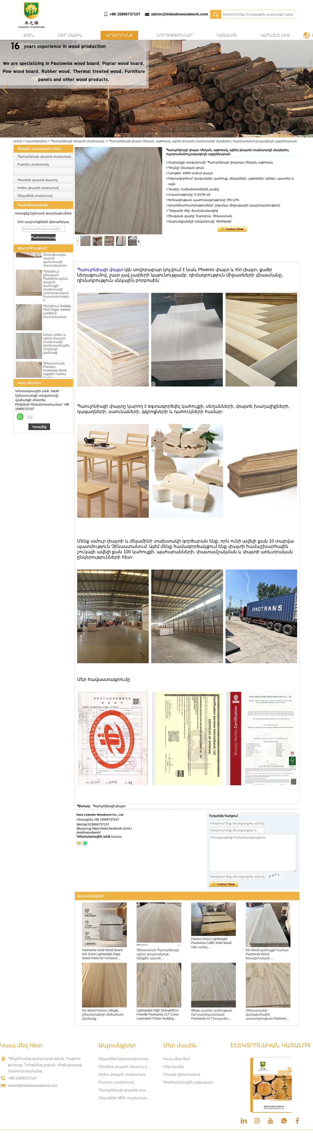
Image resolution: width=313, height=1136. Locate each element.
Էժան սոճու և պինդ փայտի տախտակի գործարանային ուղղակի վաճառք (56, 344)
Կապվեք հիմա (39, 427)
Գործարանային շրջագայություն (190, 1082)
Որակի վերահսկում (181, 1074)
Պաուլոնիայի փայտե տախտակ (77, 141)
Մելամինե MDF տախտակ (122, 1098)
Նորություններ (174, 35)
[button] (156, 134)
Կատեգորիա (36, 141)
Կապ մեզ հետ (275, 35)
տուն (28, 35)
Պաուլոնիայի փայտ (100, 269)
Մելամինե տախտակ (35, 195)
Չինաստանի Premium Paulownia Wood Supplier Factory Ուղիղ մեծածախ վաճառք (55, 374)
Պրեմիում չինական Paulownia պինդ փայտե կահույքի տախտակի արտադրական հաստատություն (56, 286)
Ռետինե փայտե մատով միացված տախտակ (125, 1066)
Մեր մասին (70, 35)
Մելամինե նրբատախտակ (123, 1059)
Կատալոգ (226, 35)
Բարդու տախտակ (33, 164)
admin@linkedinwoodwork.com (179, 14)
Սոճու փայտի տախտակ (38, 188)
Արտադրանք (119, 35)
